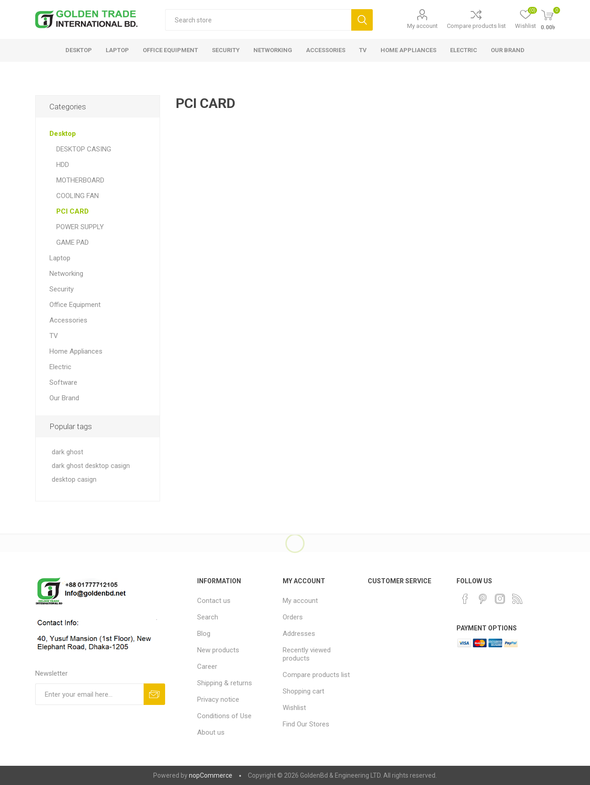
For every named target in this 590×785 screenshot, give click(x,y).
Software (63, 382)
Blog (203, 633)
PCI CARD (72, 211)
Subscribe (154, 694)
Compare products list (476, 25)
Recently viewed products (307, 654)
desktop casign (74, 480)
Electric (60, 367)
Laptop (59, 258)
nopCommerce (210, 775)
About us (211, 732)
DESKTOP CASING (83, 149)
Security (61, 289)
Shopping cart (303, 691)
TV (53, 336)
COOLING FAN (77, 196)
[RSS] (517, 598)
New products (218, 650)
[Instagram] (500, 598)
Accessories (68, 320)
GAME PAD (72, 242)
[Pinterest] (482, 598)
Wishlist (294, 708)
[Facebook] (465, 598)
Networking (66, 273)
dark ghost (67, 452)
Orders (293, 617)
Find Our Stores (306, 724)
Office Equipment (75, 305)
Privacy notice (218, 699)
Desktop (62, 133)
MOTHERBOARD (80, 180)
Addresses (299, 633)
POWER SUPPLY (80, 227)
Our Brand (64, 398)
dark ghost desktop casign (91, 466)
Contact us (214, 601)
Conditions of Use (224, 716)
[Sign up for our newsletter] (89, 694)
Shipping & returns (224, 683)
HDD (62, 165)
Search (362, 20)
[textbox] (258, 20)
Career (207, 666)
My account (422, 25)
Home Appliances (75, 351)
